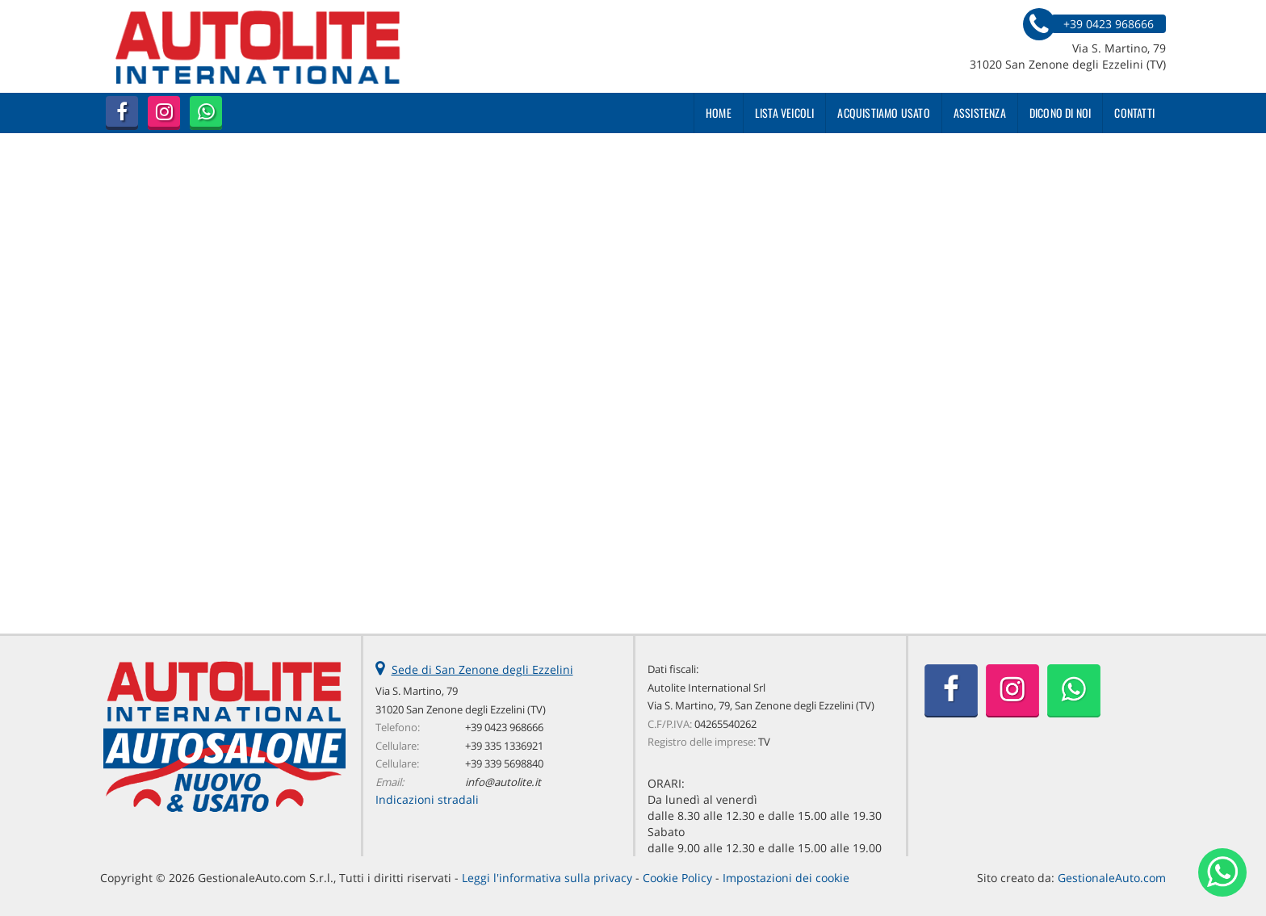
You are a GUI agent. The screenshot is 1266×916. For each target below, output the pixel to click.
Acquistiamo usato (883, 112)
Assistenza (980, 112)
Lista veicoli (785, 112)
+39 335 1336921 (504, 745)
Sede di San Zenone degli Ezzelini (482, 669)
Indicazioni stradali (427, 799)
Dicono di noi (1060, 112)
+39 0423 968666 (504, 727)
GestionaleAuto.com (1112, 877)
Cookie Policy (677, 877)
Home (719, 112)
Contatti (1134, 112)
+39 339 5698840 (504, 763)
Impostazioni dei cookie (786, 877)
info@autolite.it (503, 782)
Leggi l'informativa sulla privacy (547, 877)
